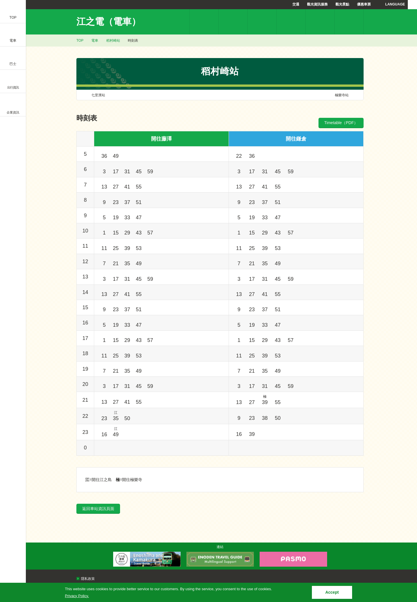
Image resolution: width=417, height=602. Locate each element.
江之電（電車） (108, 21)
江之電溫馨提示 (320, 21)
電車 (94, 41)
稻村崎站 (113, 41)
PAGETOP (402, 541)
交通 (295, 4)
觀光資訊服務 (317, 4)
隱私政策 (88, 579)
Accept (332, 592)
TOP (79, 41)
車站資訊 (204, 21)
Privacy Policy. (77, 596)
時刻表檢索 (262, 21)
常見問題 (349, 21)
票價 (233, 21)
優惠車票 (364, 4)
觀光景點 (342, 4)
